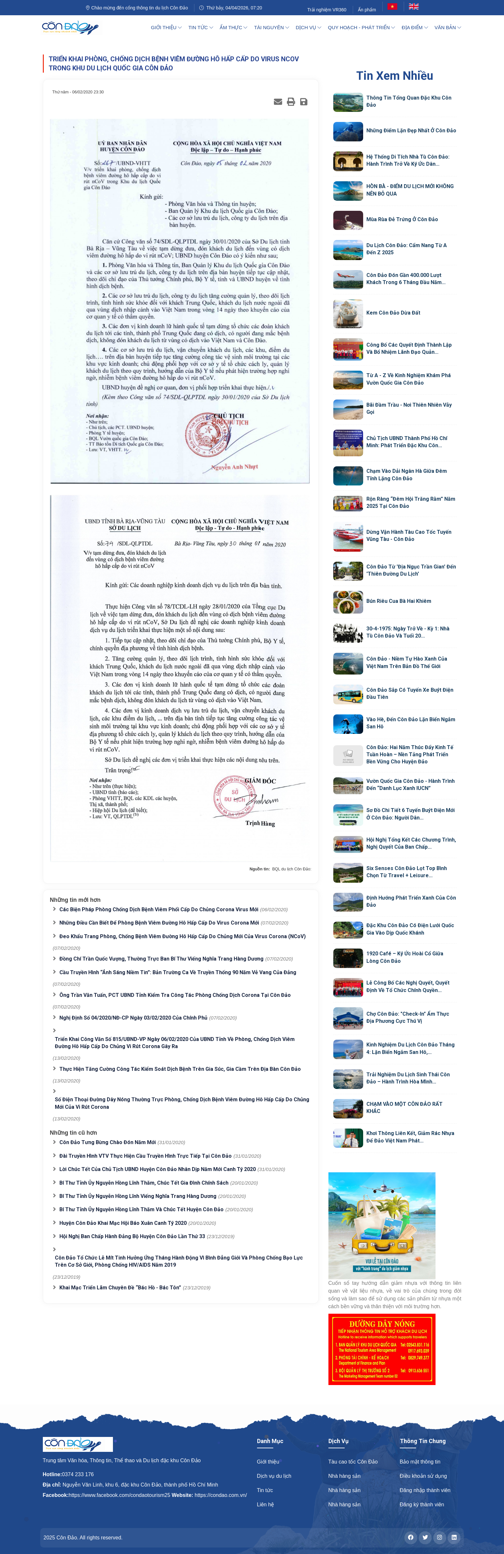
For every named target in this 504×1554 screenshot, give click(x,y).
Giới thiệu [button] (166, 27)
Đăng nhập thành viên (425, 1490)
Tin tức (265, 1490)
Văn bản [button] (448, 27)
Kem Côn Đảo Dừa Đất (393, 313)
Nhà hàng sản (344, 1476)
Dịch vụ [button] (308, 27)
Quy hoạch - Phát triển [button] (361, 27)
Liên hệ (265, 1504)
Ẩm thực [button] (233, 27)
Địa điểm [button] (415, 27)
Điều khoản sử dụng (423, 1476)
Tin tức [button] (200, 27)
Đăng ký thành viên (422, 1504)
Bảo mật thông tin (420, 1461)
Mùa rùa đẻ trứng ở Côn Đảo (402, 219)
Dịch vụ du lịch (274, 1476)
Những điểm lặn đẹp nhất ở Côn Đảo (411, 130)
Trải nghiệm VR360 (327, 9)
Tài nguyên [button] (271, 27)
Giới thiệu (268, 1461)
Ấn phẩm (367, 9)
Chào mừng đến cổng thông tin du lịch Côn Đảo (136, 7)
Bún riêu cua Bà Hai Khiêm (398, 601)
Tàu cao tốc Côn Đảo (353, 1461)
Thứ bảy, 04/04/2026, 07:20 (230, 7)
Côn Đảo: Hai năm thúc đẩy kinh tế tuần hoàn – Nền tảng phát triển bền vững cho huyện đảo (409, 754)
